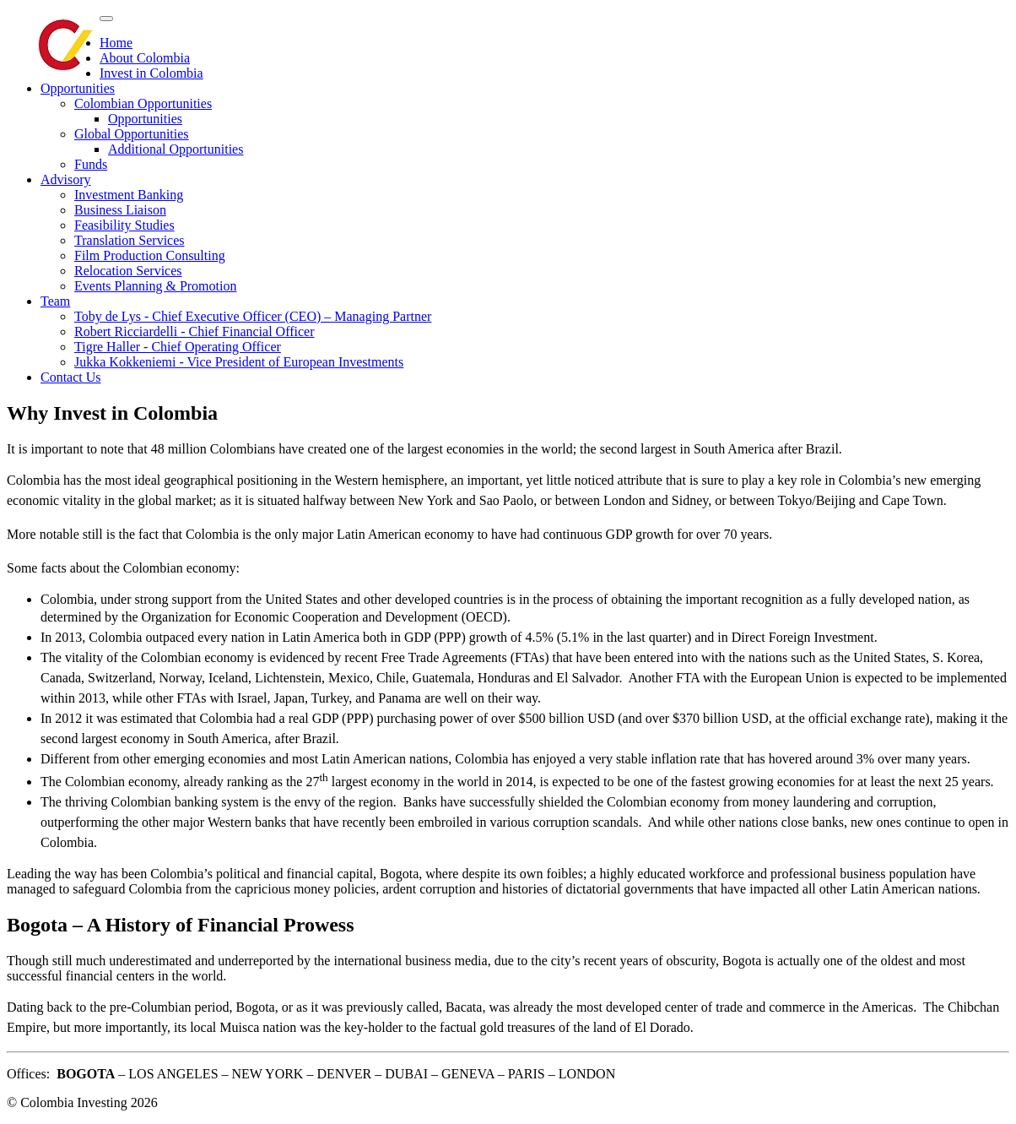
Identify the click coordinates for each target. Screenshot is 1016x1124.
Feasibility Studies (124, 225)
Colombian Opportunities (143, 103)
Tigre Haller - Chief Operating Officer (177, 346)
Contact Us (71, 377)
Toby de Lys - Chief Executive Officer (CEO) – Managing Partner (252, 316)
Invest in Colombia (151, 73)
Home (116, 42)
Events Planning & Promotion (155, 286)
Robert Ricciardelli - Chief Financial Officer (194, 331)
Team (55, 301)
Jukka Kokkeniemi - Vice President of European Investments (238, 362)
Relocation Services (128, 270)
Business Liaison (120, 210)
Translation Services (129, 240)
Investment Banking (128, 194)
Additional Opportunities (175, 149)
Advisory (66, 179)
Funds (90, 164)
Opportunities (78, 88)
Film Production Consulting (149, 255)
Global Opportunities (131, 134)
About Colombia (145, 58)
